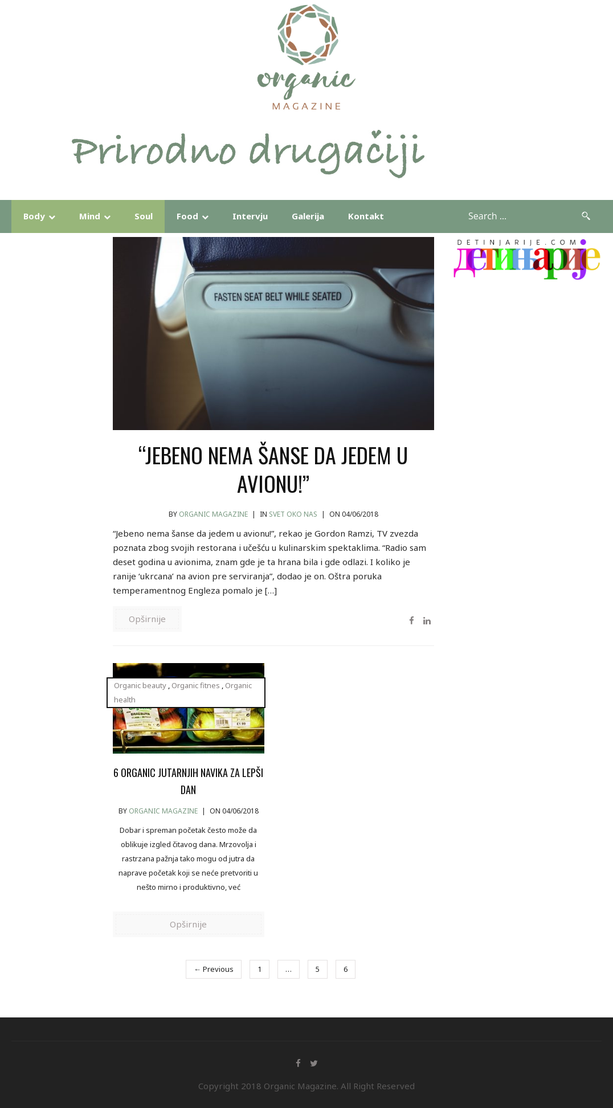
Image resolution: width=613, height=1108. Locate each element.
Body (34, 216)
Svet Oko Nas (293, 514)
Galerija (308, 216)
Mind (89, 216)
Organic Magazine (213, 514)
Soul (143, 216)
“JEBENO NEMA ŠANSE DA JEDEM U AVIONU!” (273, 469)
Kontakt (366, 216)
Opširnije (147, 618)
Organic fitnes (195, 685)
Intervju (250, 216)
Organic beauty (140, 685)
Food (187, 216)
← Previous (214, 969)
